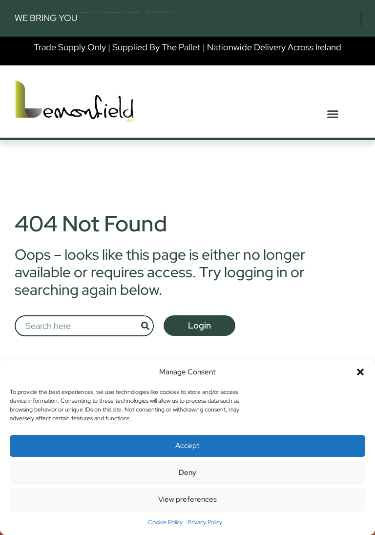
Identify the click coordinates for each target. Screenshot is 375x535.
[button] (360, 372)
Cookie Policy (165, 522)
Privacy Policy (205, 522)
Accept (187, 446)
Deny (187, 472)
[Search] (145, 325)
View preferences (187, 499)
